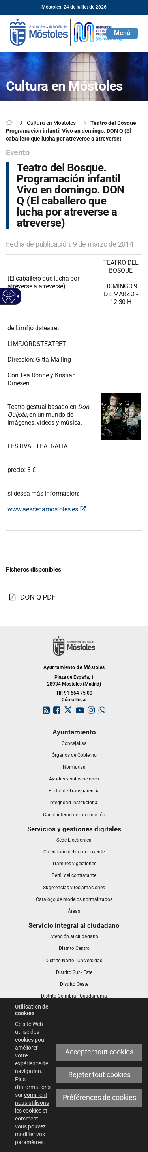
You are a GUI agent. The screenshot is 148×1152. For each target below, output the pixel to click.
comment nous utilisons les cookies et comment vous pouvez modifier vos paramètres (32, 1118)
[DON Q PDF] (74, 597)
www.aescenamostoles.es (46, 509)
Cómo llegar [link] (74, 699)
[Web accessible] (8, 296)
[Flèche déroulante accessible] (17, 296)
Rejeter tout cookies (99, 1075)
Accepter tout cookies (99, 1052)
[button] (122, 33)
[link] (67, 31)
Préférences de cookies (99, 1098)
